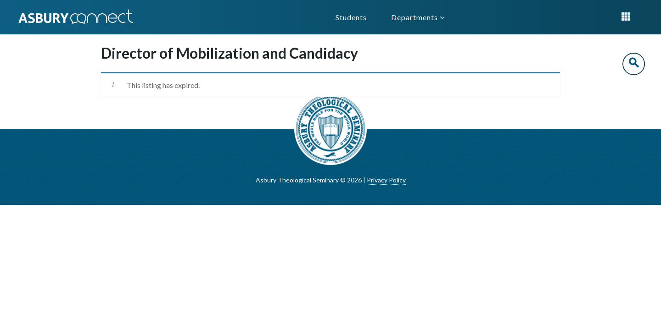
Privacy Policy (386, 180)
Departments (418, 17)
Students (351, 17)
